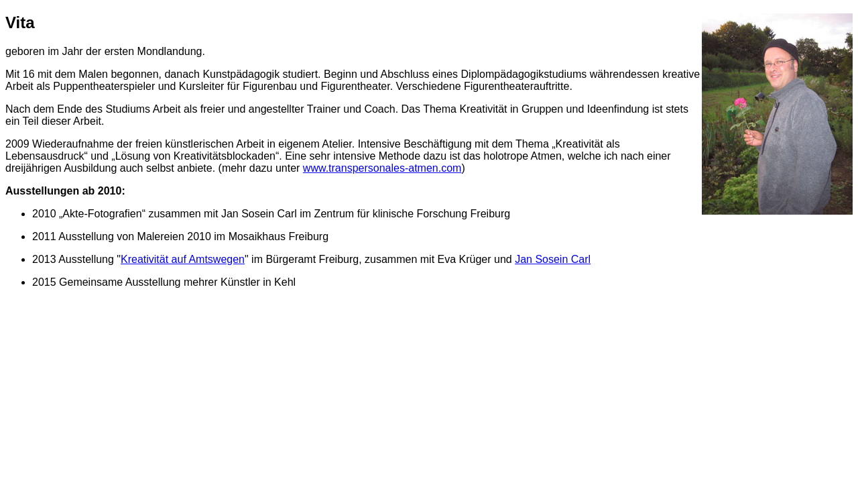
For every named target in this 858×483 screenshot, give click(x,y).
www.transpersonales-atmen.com (382, 168)
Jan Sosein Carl (553, 259)
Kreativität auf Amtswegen (183, 259)
